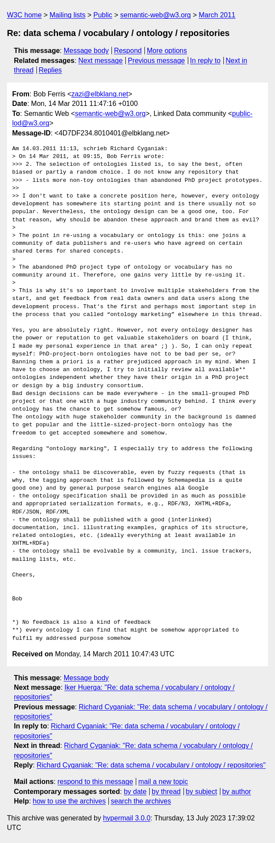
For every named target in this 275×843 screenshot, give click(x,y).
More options (167, 50)
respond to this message (95, 781)
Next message (101, 60)
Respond (128, 50)
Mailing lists (67, 15)
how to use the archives (69, 801)
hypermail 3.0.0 (126, 818)
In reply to (205, 60)
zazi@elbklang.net (99, 94)
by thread (166, 791)
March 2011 (217, 15)
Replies (50, 70)
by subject (201, 791)
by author (236, 791)
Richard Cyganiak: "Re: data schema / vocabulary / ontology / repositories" (150, 765)
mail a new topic (163, 781)
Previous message (156, 60)
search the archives (141, 801)
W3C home (24, 15)
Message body (86, 50)
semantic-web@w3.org (155, 15)
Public (102, 15)
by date (135, 791)
